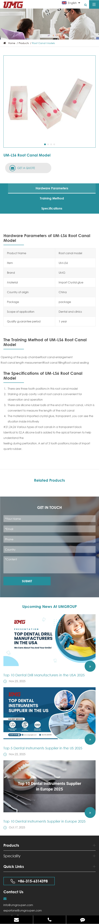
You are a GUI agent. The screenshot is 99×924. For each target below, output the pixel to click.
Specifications (51, 208)
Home (11, 43)
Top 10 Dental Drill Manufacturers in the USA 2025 (44, 675)
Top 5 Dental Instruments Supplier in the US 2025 (42, 748)
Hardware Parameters (52, 188)
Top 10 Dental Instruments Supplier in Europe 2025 (44, 821)
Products (24, 43)
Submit (27, 581)
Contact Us (13, 892)
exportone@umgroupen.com (22, 910)
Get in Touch (49, 507)
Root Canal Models (43, 43)
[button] (45, 144)
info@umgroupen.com (18, 905)
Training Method (52, 198)
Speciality (49, 855)
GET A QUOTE (22, 168)
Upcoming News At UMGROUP (49, 606)
